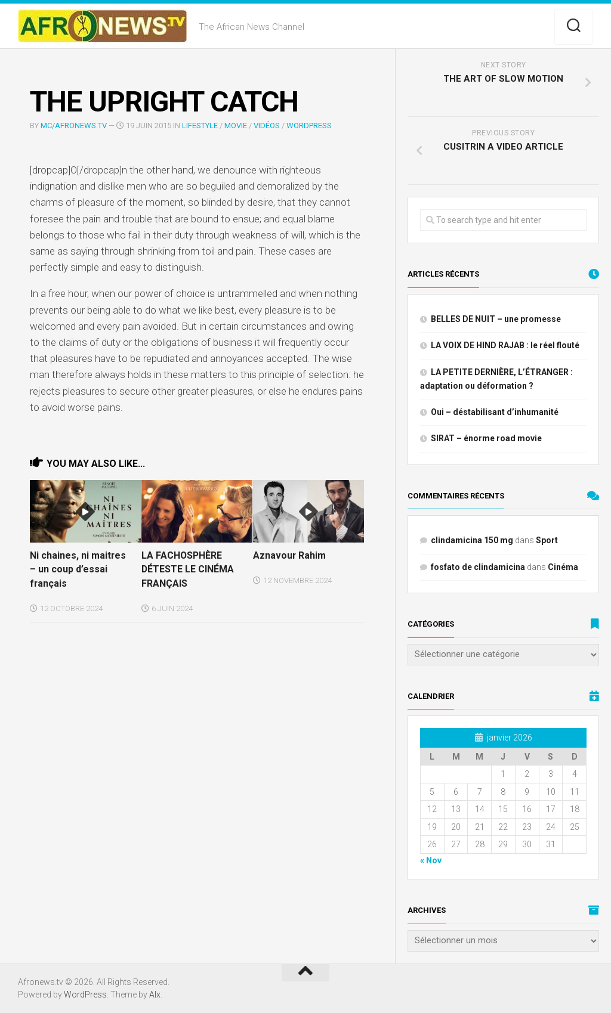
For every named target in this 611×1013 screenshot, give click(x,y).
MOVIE (235, 125)
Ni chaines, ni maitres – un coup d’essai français (75, 568)
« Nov (431, 860)
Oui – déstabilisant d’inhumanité (494, 412)
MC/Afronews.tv (74, 125)
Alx (155, 994)
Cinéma (563, 567)
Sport (547, 540)
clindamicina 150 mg (472, 540)
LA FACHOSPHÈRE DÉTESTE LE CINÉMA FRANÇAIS (186, 568)
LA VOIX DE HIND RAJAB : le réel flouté (505, 345)
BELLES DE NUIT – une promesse (496, 319)
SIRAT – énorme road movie (486, 438)
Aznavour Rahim (287, 555)
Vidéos (267, 125)
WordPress (309, 125)
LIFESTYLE (200, 125)
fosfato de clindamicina (478, 567)
